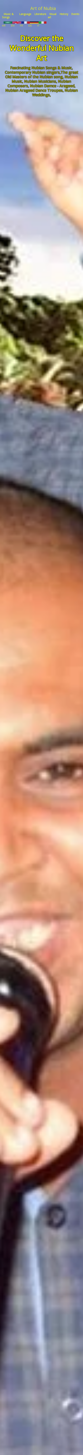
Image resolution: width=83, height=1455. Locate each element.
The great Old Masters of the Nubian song (41, 74)
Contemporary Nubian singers (32, 72)
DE (33, 24)
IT (41, 24)
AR (7, 24)
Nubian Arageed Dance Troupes (34, 90)
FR (25, 24)
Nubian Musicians (40, 81)
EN (16, 24)
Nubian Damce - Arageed (52, 85)
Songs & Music (59, 67)
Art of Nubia (43, 8)
